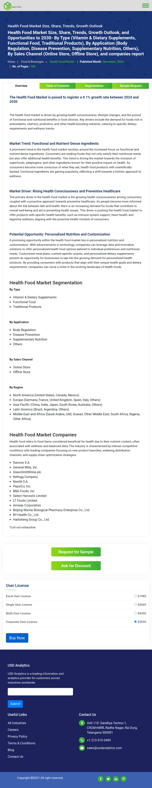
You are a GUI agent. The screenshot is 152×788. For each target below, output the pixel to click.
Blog (11, 750)
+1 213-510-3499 (99, 740)
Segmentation (94, 86)
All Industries (17, 723)
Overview (21, 86)
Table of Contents (57, 86)
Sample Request (131, 86)
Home (13, 61)
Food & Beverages (34, 61)
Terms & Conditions (21, 743)
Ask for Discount (76, 565)
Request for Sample (76, 552)
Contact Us (15, 757)
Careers (13, 730)
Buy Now (17, 638)
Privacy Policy (17, 736)
